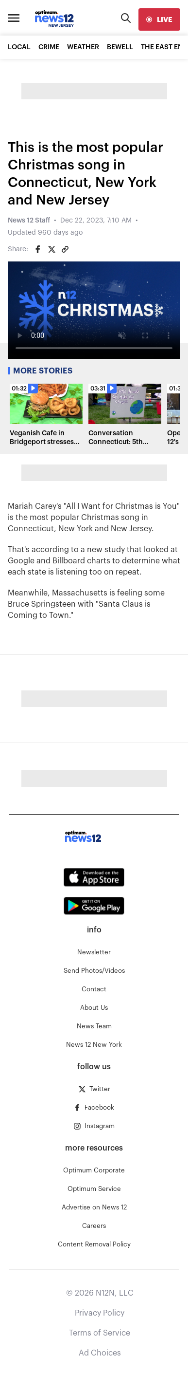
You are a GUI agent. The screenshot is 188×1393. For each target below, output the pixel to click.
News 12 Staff (29, 220)
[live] (159, 19)
